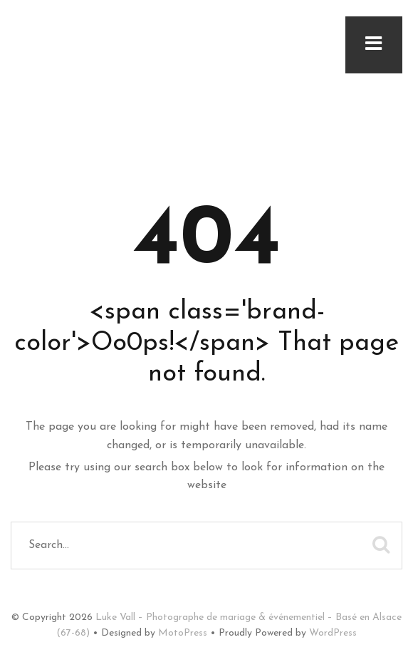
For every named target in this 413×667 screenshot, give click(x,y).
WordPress (333, 633)
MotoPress (182, 633)
